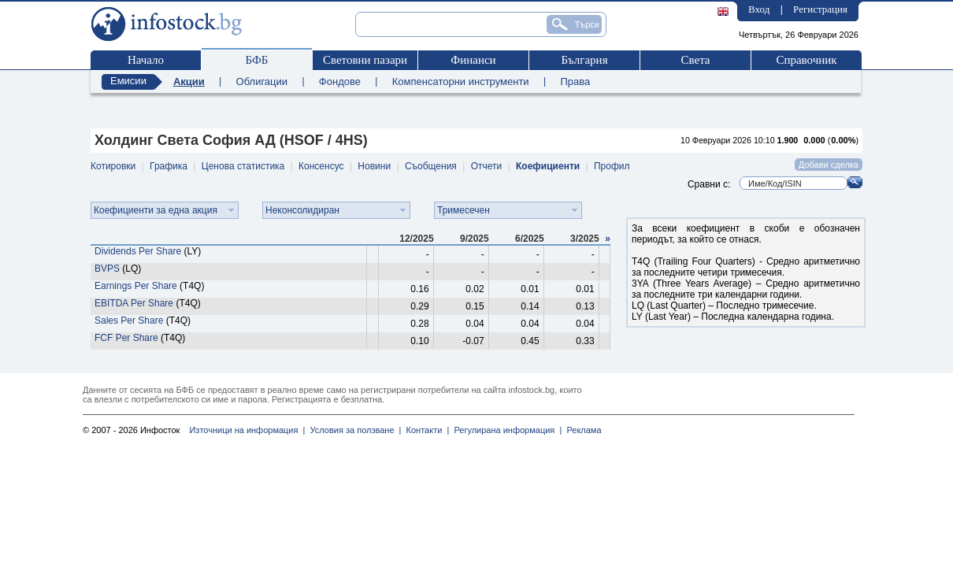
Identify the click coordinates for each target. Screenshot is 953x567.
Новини (374, 166)
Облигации (261, 81)
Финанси (473, 60)
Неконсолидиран (302, 210)
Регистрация (820, 9)
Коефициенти (548, 166)
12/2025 (416, 238)
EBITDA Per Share (134, 303)
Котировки (113, 166)
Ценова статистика (243, 166)
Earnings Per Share (136, 285)
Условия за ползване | (353, 430)
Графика (168, 166)
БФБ (257, 60)
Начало (146, 60)
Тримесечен (463, 210)
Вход (758, 9)
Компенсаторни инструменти (460, 81)
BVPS (107, 268)
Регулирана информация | (505, 430)
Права (575, 81)
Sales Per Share (129, 320)
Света (695, 60)
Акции (189, 81)
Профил (612, 166)
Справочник (806, 60)
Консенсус (321, 166)
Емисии (128, 81)
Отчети (486, 166)
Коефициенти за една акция (155, 210)
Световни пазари (365, 60)
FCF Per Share (126, 337)
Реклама (581, 430)
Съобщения (431, 166)
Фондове (340, 81)
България (584, 60)
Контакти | (425, 430)
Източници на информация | (247, 430)
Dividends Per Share (138, 251)
